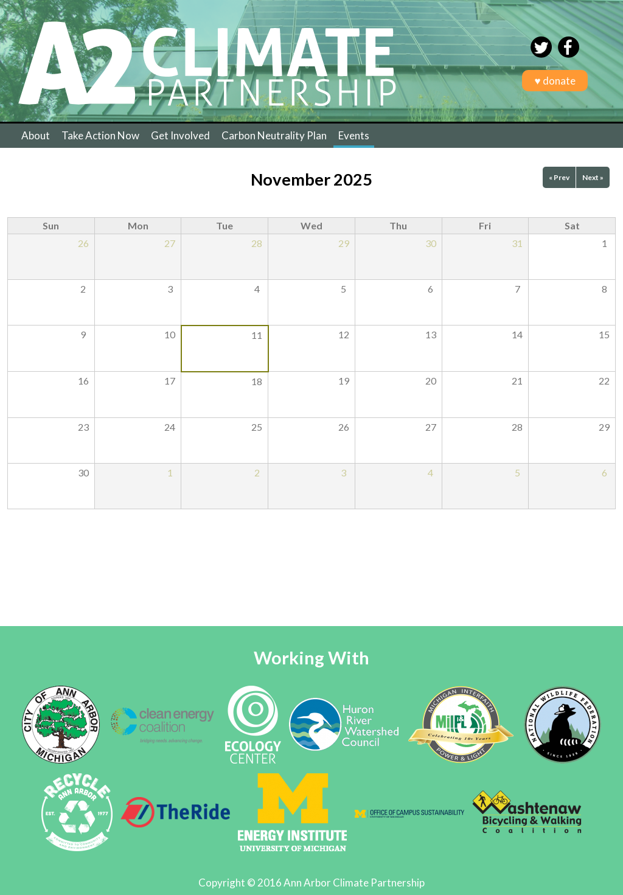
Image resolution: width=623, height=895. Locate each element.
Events (353, 135)
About (35, 135)
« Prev (559, 177)
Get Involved (180, 135)
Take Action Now (100, 135)
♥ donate (554, 80)
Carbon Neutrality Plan (274, 135)
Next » (593, 177)
